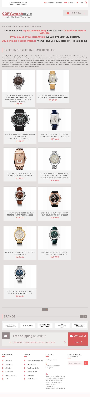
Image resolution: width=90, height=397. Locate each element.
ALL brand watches (55, 2)
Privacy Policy (32, 372)
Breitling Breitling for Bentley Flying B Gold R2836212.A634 (20, 175)
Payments (8, 364)
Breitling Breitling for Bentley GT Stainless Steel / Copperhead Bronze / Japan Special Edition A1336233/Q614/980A (18, 98)
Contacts (31, 375)
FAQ (6, 379)
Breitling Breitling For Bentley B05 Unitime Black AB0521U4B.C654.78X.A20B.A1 (20, 137)
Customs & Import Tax (35, 361)
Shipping (8, 368)
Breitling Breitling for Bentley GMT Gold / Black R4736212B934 (54, 214)
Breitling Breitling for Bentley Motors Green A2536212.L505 (54, 253)
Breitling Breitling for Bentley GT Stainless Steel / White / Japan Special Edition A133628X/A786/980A (54, 176)
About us (8, 361)
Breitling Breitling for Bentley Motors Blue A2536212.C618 (20, 292)
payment (71, 2)
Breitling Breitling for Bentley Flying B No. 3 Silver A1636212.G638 (54, 136)
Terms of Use (32, 364)
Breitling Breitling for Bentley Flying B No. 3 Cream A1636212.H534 (53, 96)
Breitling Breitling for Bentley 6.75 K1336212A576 (20, 253)
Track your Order (33, 368)
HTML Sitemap (33, 379)
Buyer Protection (11, 375)
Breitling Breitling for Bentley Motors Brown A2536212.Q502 (20, 214)
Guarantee (9, 372)
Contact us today (78, 339)
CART (82, 2)
